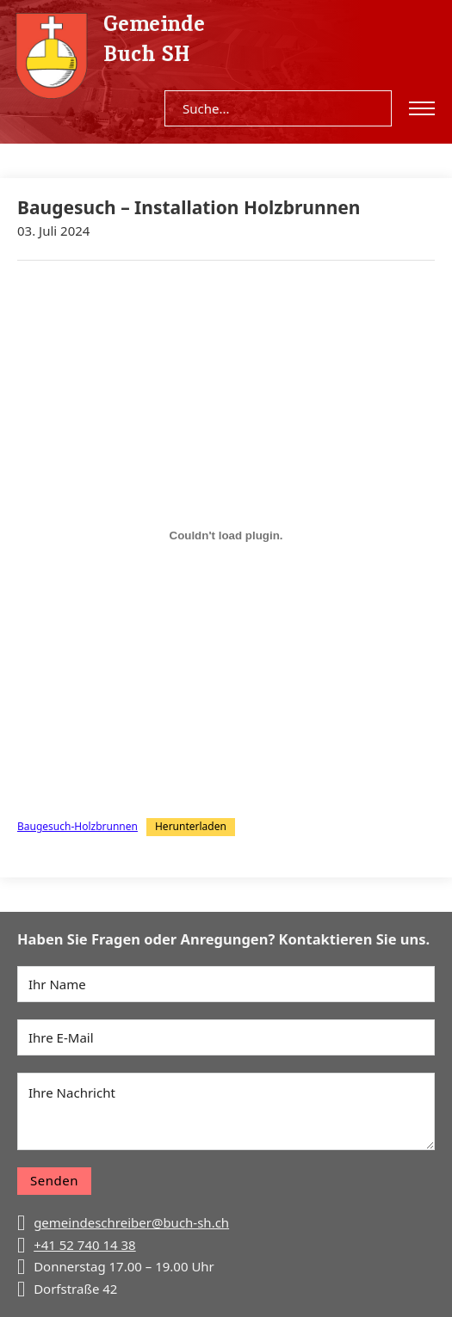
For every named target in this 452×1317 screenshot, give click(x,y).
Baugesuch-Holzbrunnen (77, 826)
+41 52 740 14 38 (85, 1244)
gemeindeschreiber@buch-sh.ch (131, 1222)
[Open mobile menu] (422, 108)
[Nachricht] (226, 1111)
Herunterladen (190, 826)
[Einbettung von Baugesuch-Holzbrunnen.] (226, 536)
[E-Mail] (226, 1037)
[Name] (226, 984)
